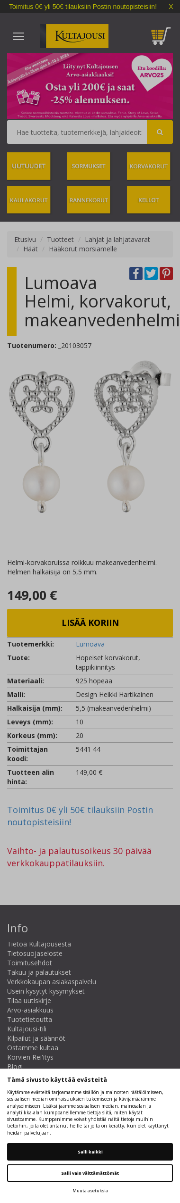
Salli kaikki (90, 1152)
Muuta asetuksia (90, 1190)
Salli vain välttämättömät (90, 1173)
